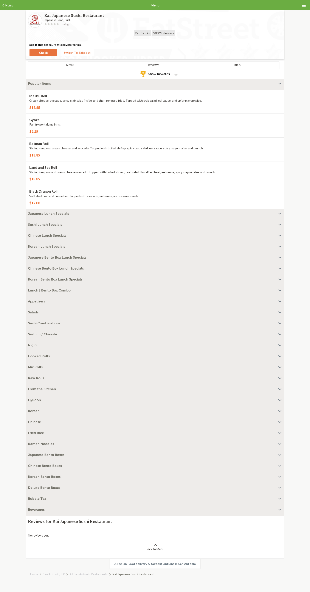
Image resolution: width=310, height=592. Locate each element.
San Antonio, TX (54, 574)
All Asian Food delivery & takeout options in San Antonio (155, 564)
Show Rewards (159, 74)
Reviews (154, 65)
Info (237, 65)
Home (34, 574)
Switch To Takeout (77, 52)
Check (43, 52)
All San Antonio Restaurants (89, 574)
